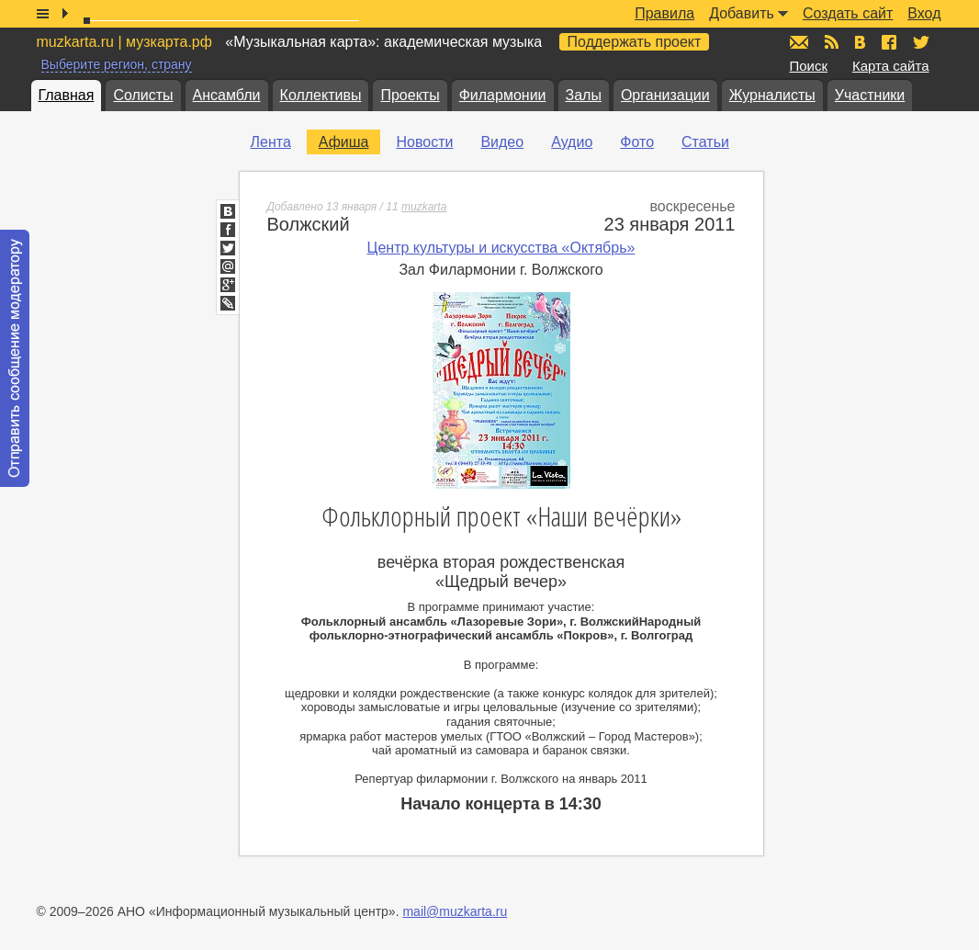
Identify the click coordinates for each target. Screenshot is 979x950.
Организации (665, 95)
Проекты (409, 95)
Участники (870, 95)
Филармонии (502, 95)
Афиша (344, 142)
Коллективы (321, 95)
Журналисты (772, 95)
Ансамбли (227, 95)
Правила (664, 13)
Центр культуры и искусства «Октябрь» (501, 247)
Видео (501, 142)
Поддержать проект (635, 42)
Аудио (571, 142)
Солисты (143, 95)
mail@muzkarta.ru (454, 911)
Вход (923, 13)
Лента (271, 142)
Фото (637, 142)
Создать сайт (848, 13)
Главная (67, 95)
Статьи (705, 142)
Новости (424, 142)
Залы (584, 95)
